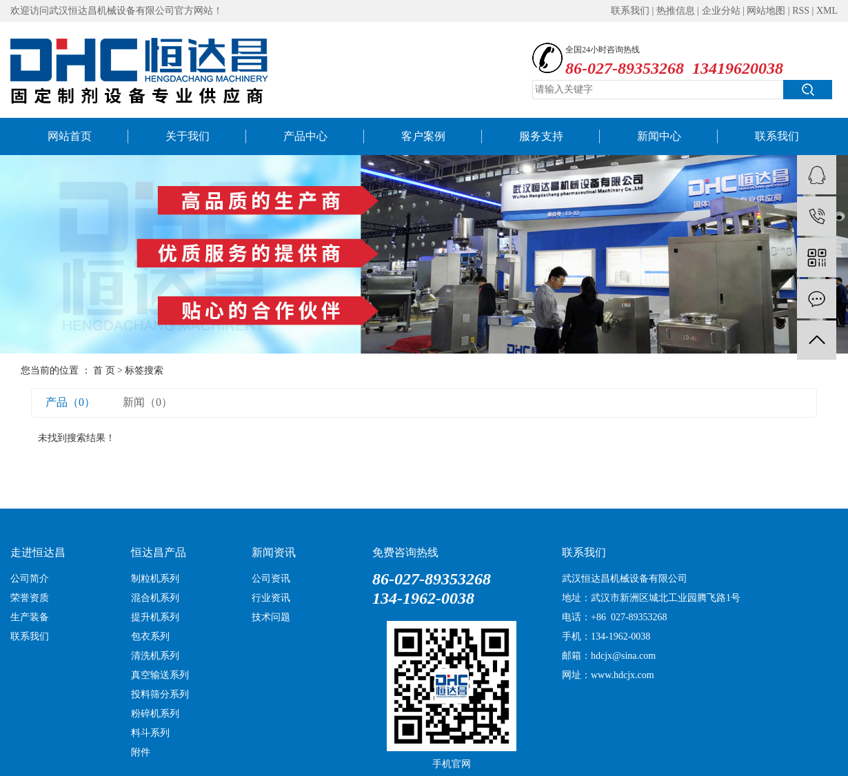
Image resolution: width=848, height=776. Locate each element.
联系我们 (630, 11)
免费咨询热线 (405, 552)
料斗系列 (150, 733)
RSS (800, 11)
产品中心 (305, 136)
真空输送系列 (160, 675)
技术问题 (271, 617)
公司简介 (29, 578)
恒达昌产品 (158, 552)
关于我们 (187, 136)
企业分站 (721, 11)
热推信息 (675, 11)
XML (827, 11)
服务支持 (541, 136)
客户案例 (423, 136)
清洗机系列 (155, 656)
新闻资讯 (274, 552)
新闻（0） (147, 402)
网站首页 (70, 136)
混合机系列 (155, 598)
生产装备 (29, 617)
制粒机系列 (155, 578)
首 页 (104, 370)
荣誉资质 (29, 598)
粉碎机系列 (155, 713)
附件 (140, 752)
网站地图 (766, 11)
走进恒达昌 (37, 552)
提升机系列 (155, 617)
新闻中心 (659, 136)
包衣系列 (150, 636)
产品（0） (70, 402)
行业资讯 (271, 598)
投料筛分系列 (160, 694)
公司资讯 (271, 578)
